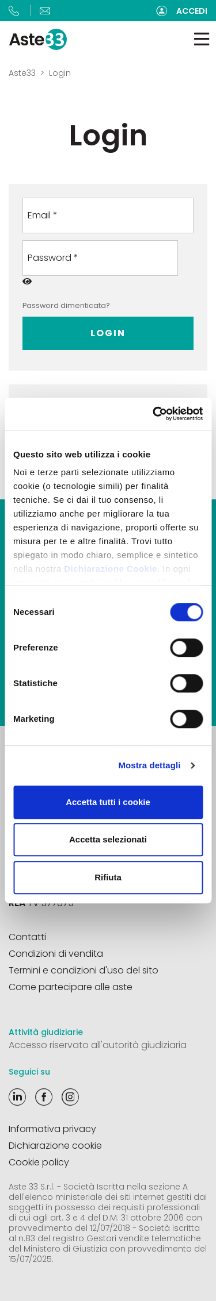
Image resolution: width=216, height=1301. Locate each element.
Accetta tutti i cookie (108, 802)
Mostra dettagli (149, 765)
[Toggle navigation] (201, 39)
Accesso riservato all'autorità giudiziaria (98, 1045)
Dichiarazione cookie (55, 1145)
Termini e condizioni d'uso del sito (83, 970)
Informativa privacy (52, 1129)
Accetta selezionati (108, 839)
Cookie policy (39, 1162)
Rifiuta (108, 877)
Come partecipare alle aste (70, 987)
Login (108, 333)
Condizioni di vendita (56, 953)
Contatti (27, 937)
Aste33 (22, 73)
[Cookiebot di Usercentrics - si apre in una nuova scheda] (154, 413)
